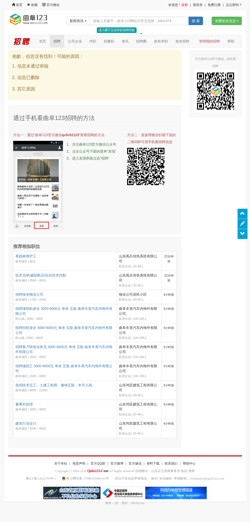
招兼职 (109, 41)
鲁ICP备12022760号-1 (41, 478)
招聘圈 (141, 41)
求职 (92, 41)
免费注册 (214, 5)
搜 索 (196, 21)
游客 (184, 5)
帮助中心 (189, 463)
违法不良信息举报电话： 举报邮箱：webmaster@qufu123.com (169, 478)
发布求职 (161, 41)
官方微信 (50, 5)
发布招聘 (182, 41)
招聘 (56, 41)
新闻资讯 (78, 21)
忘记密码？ (234, 5)
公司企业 (75, 41)
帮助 (230, 41)
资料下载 (153, 463)
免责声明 (78, 463)
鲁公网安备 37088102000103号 (86, 478)
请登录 (197, 5)
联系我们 (171, 463)
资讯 (125, 41)
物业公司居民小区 (133, 294)
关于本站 (60, 463)
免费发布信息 (227, 21)
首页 (17, 5)
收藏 (33, 5)
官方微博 (116, 463)
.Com (97, 471)
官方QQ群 (98, 463)
